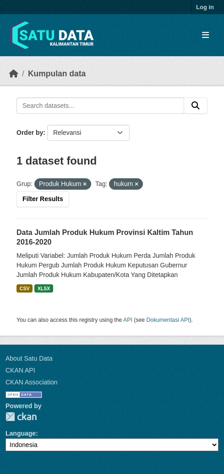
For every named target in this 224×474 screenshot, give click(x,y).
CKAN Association (31, 382)
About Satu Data (29, 358)
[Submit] (196, 105)
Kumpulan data (57, 73)
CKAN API (20, 370)
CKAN (21, 416)
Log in (205, 7)
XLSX (44, 288)
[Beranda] (13, 73)
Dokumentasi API (168, 320)
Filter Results (42, 198)
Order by (29, 132)
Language (20, 433)
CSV (25, 288)
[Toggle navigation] (205, 35)
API (127, 320)
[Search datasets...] (100, 105)
